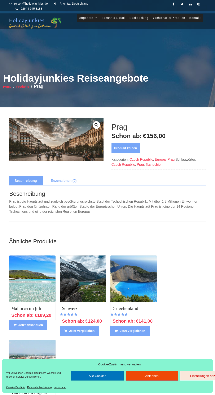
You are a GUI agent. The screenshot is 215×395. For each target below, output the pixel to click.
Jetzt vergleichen (81, 330)
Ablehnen (151, 376)
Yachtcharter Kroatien (169, 15)
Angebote (88, 15)
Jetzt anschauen (30, 324)
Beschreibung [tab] (25, 181)
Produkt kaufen (125, 148)
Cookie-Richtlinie (15, 387)
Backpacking (139, 15)
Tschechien (154, 164)
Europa (160, 159)
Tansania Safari (113, 15)
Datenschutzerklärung (39, 387)
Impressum (60, 387)
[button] (96, 125)
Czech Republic (141, 159)
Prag (171, 159)
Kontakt (195, 15)
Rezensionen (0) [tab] (64, 181)
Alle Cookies (97, 376)
